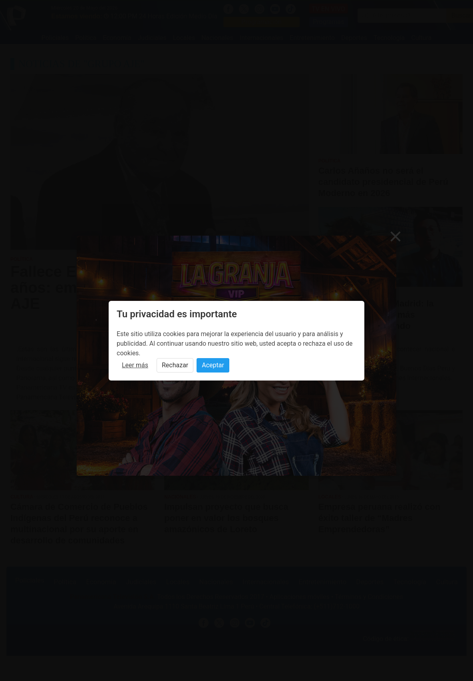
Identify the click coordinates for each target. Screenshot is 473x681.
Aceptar (213, 365)
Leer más (135, 365)
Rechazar (175, 365)
